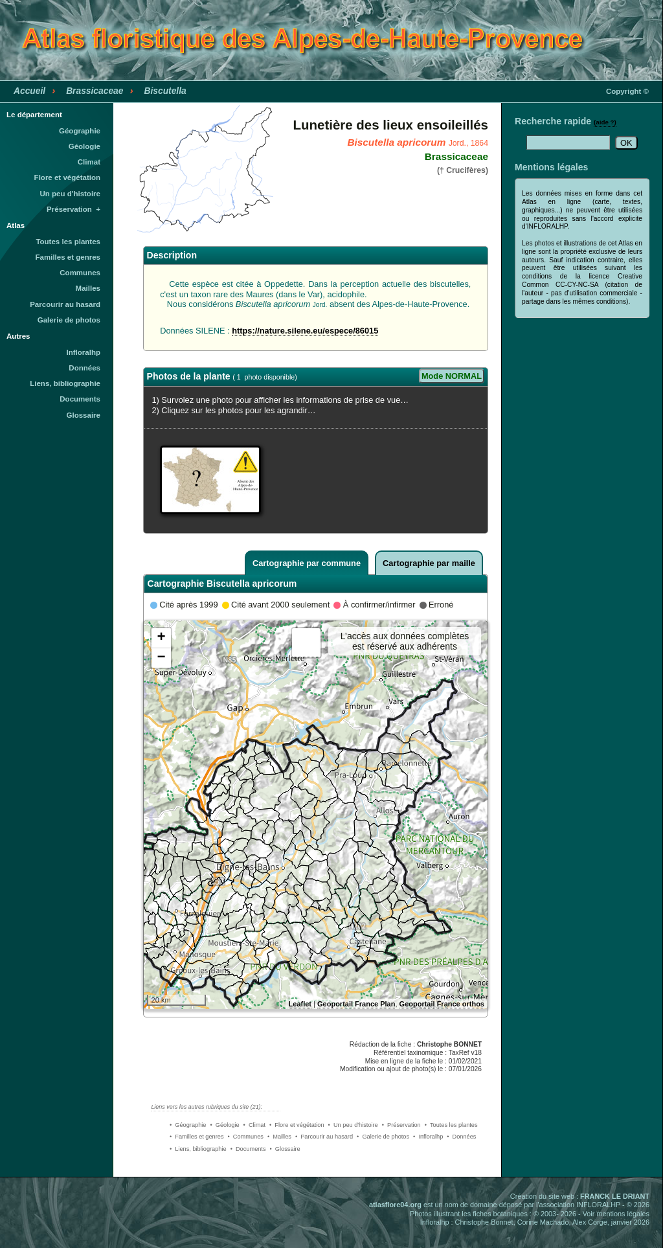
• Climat (254, 1125)
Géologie (84, 146)
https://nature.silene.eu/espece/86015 (305, 330)
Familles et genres (68, 257)
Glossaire (84, 415)
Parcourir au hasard (65, 304)
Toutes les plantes (68, 241)
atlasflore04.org (395, 1204)
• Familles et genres (197, 1136)
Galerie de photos (69, 320)
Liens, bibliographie (65, 383)
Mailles (88, 288)
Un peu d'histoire (69, 194)
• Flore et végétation (296, 1125)
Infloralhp (83, 352)
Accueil (29, 90)
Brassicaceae (94, 90)
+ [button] (161, 638)
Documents (80, 399)
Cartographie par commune (307, 563)
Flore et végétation (67, 177)
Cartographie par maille (429, 563)
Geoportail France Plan (356, 1004)
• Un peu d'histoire (353, 1125)
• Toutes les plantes (451, 1125)
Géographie (79, 131)
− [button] (161, 658)
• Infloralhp (428, 1136)
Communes (80, 273)
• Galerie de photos (383, 1136)
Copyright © (627, 91)
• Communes (246, 1136)
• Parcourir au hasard (324, 1136)
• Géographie (188, 1125)
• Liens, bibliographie (198, 1149)
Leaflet (300, 1004)
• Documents (248, 1149)
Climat (89, 162)
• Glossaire (285, 1149)
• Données (461, 1136)
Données (84, 368)
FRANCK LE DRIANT (614, 1196)
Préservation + (73, 209)
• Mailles (279, 1136)
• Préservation (401, 1125)
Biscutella (165, 90)
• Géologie (224, 1125)
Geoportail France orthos (441, 1004)
